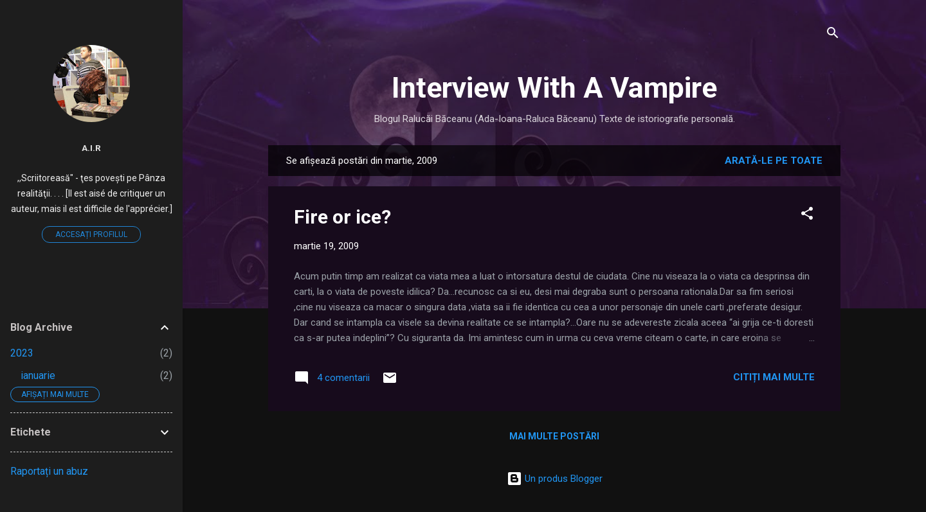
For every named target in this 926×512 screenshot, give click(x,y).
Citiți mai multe (774, 377)
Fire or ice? (342, 217)
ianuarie (38, 375)
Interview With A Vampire (554, 88)
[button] (807, 215)
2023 (21, 353)
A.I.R (91, 148)
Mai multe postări (554, 436)
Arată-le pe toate (773, 160)
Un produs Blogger (555, 478)
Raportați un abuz (49, 471)
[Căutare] (832, 35)
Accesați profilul (91, 234)
